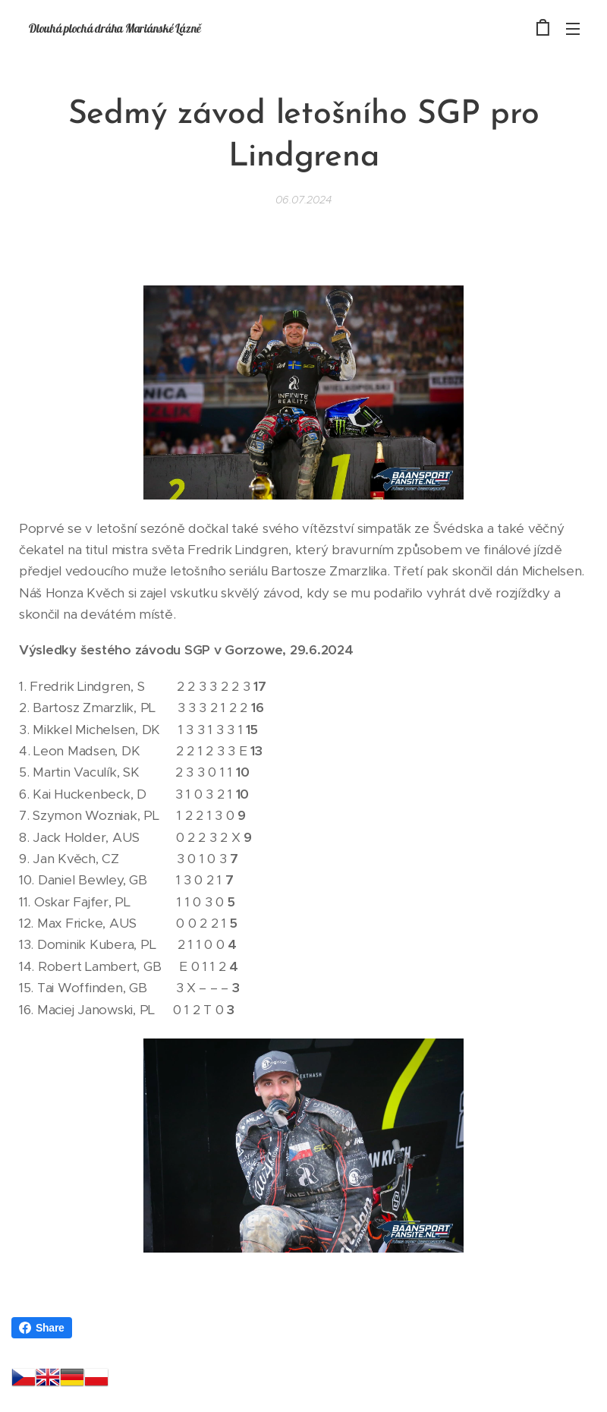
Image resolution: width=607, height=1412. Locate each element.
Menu (573, 29)
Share (41, 1328)
